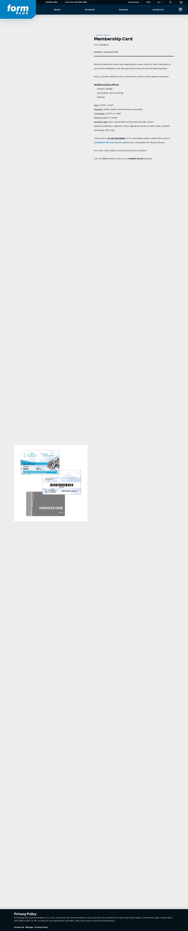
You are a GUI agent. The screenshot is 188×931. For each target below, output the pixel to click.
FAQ (148, 2)
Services (123, 9)
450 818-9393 (51, 2)
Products (90, 9)
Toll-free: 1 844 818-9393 (76, 2)
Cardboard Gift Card (104, 142)
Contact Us (158, 9)
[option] (51, 491)
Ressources (133, 2)
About (57, 9)
